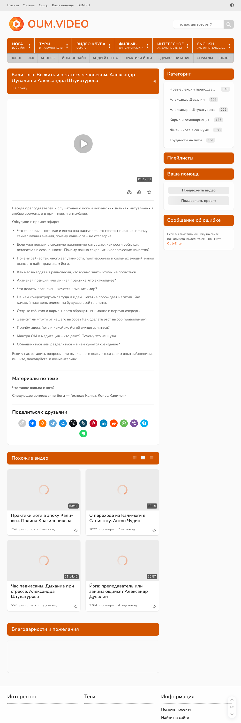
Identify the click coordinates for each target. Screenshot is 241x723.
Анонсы (48, 58)
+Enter (175, 243)
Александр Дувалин (187, 99)
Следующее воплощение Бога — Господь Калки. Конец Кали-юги (69, 395)
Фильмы (29, 5)
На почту (19, 88)
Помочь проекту (176, 709)
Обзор (43, 5)
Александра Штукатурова (192, 109)
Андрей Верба (105, 58)
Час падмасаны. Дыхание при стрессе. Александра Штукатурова (42, 591)
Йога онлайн (74, 58)
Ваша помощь (63, 5)
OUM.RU (83, 5)
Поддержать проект (198, 200)
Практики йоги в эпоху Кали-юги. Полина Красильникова (42, 518)
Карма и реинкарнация (190, 119)
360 (31, 58)
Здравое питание (174, 58)
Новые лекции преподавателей (194, 89)
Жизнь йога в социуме (189, 130)
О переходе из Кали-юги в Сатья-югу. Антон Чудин (117, 518)
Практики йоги (138, 58)
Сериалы (205, 58)
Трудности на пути (186, 140)
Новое (16, 58)
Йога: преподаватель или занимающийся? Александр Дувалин (118, 591)
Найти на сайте (175, 717)
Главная (13, 5)
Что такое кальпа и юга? (33, 387)
